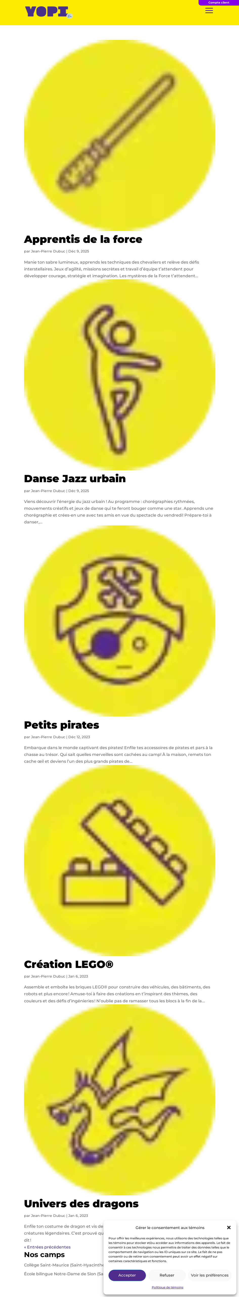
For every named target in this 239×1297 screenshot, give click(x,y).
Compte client (218, 2)
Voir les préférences (210, 1275)
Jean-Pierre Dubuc (48, 251)
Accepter (127, 1275)
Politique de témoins (167, 1287)
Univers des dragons (81, 1203)
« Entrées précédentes (47, 1247)
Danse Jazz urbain (75, 478)
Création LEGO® (68, 964)
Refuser (167, 1275)
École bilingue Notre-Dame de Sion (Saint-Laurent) (76, 1273)
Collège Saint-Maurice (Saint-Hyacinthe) (65, 1265)
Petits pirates (61, 725)
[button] (228, 1227)
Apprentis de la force (83, 239)
